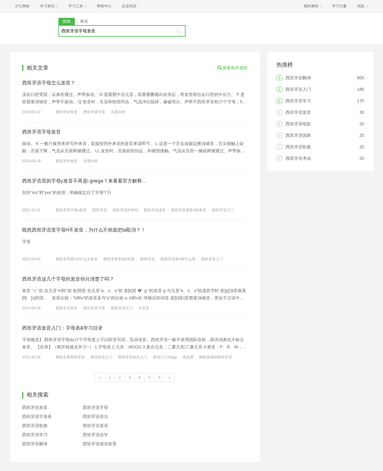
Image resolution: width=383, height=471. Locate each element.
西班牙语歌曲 (35, 425)
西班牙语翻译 (35, 443)
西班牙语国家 (298, 135)
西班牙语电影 (298, 123)
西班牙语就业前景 (100, 443)
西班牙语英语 (95, 425)
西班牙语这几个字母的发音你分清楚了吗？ (68, 279)
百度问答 (118, 112)
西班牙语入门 (223, 210)
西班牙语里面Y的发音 (188, 210)
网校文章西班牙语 (70, 357)
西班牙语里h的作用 (118, 259)
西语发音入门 (101, 357)
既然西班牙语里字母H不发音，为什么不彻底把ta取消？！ (84, 229)
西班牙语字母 (94, 112)
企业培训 (129, 6)
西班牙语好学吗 (125, 210)
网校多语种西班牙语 (215, 357)
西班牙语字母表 (37, 416)
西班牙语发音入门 (132, 357)
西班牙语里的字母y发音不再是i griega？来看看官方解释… (84, 180)
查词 (84, 21)
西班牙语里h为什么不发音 (77, 259)
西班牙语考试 (298, 158)
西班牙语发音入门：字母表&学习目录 (62, 328)
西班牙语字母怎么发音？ (48, 82)
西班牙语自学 (95, 434)
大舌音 (143, 308)
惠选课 (188, 357)
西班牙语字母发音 (41, 131)
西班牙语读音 (155, 210)
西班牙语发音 (67, 112)
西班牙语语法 (95, 416)
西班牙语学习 (35, 434)
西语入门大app (165, 357)
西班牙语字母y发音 (71, 210)
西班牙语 (99, 210)
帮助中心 (104, 6)
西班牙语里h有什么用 (177, 259)
